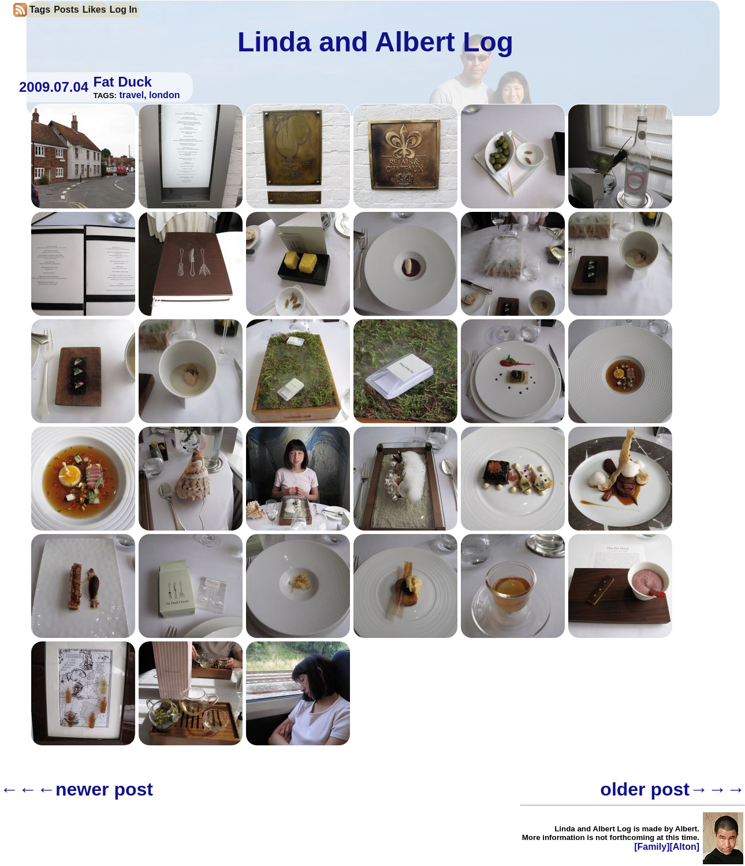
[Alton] (684, 847)
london (164, 95)
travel (132, 95)
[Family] (651, 847)
